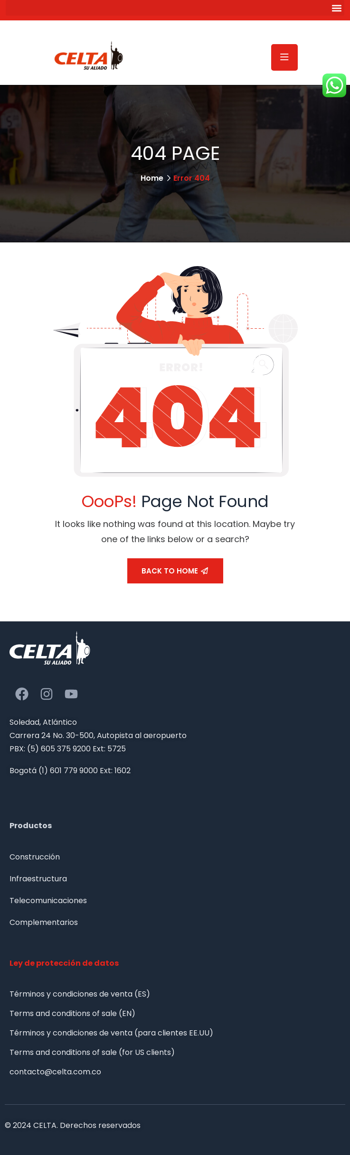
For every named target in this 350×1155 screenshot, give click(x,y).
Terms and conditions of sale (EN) (72, 1013)
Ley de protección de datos (64, 963)
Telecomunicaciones (48, 900)
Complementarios (43, 922)
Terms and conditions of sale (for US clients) (92, 1052)
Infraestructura (38, 878)
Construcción (34, 856)
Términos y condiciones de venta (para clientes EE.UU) (111, 1032)
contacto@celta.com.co (55, 1071)
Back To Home (175, 571)
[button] (175, 8)
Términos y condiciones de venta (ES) (79, 994)
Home (152, 178)
